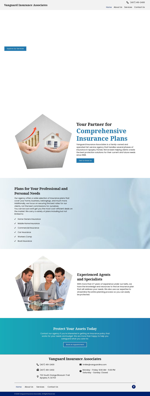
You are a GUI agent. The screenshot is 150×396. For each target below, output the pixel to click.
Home (19, 387)
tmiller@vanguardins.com (95, 364)
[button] (15, 48)
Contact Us (53, 387)
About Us (29, 387)
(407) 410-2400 (137, 2)
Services (40, 387)
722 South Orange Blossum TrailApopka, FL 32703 (55, 376)
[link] (109, 7)
